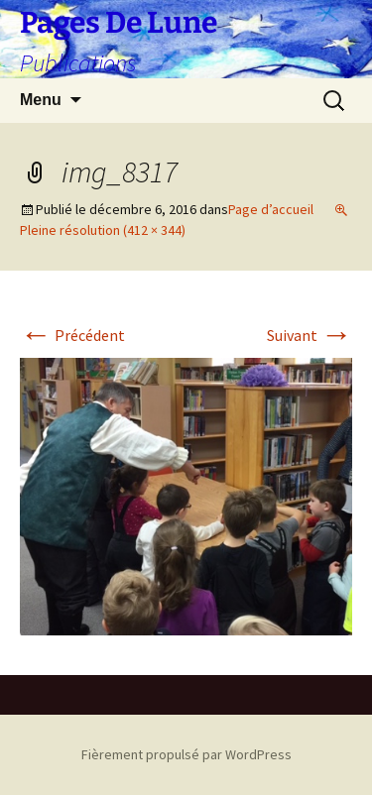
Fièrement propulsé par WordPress (186, 754)
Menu (41, 99)
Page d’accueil (270, 209)
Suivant (309, 335)
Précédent (72, 335)
